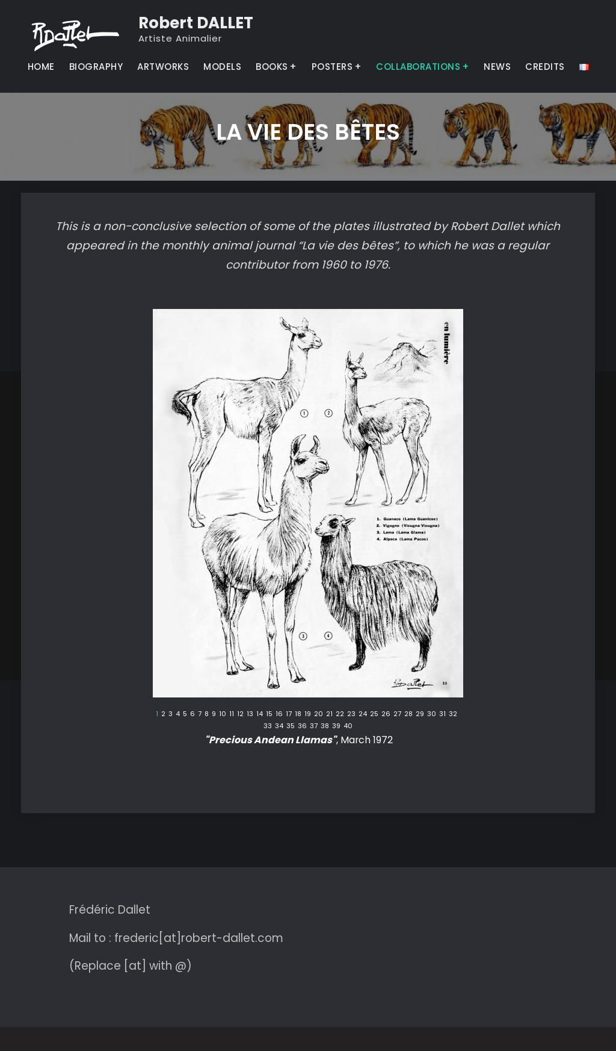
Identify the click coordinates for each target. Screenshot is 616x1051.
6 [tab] (192, 714)
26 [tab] (385, 714)
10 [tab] (222, 714)
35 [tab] (290, 726)
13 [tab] (250, 714)
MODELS (222, 66)
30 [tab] (431, 714)
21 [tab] (329, 714)
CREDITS (545, 66)
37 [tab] (314, 726)
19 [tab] (307, 714)
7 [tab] (200, 714)
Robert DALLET (195, 23)
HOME (41, 66)
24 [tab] (363, 714)
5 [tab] (185, 714)
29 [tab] (420, 714)
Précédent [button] (162, 717)
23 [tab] (351, 714)
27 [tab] (397, 714)
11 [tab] (231, 714)
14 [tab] (259, 714)
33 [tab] (267, 726)
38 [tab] (325, 726)
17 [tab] (289, 714)
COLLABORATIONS (418, 66)
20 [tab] (318, 714)
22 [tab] (340, 714)
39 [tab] (336, 726)
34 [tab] (279, 726)
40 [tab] (348, 726)
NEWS (497, 66)
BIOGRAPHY (96, 66)
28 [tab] (408, 714)
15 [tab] (269, 714)
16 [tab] (279, 714)
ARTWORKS (163, 66)
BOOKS (272, 66)
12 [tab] (240, 714)
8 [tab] (207, 714)
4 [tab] (178, 714)
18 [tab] (298, 714)
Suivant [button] (454, 717)
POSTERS (332, 66)
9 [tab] (214, 714)
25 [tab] (374, 714)
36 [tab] (302, 726)
